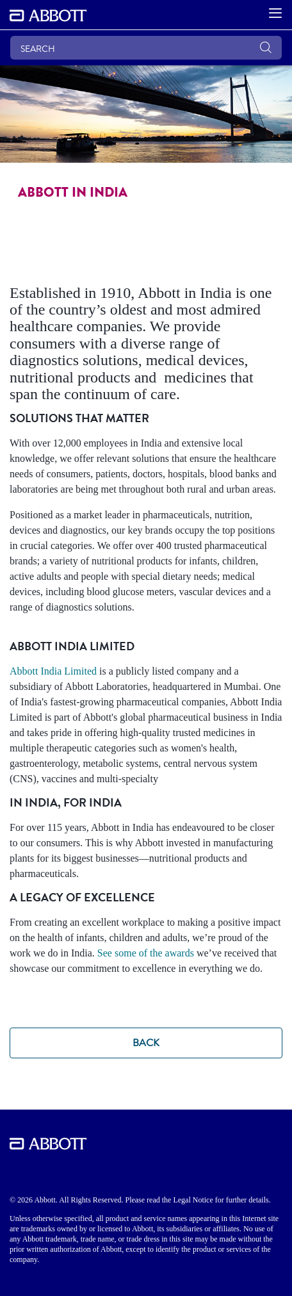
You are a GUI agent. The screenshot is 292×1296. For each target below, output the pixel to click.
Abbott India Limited (53, 671)
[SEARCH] (146, 48)
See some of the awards (145, 952)
